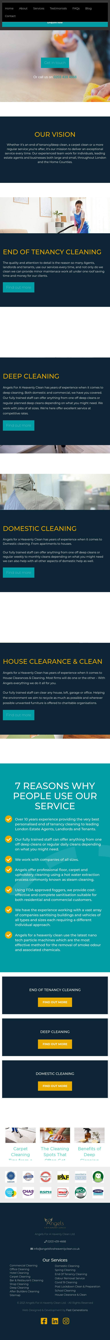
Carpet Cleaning (20, 1275)
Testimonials (58, 8)
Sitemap (15, 1294)
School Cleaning (65, 1289)
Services (38, 8)
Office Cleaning (19, 1268)
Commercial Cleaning (23, 1264)
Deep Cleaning (19, 1286)
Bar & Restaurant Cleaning (26, 1279)
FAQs (76, 8)
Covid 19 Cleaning (66, 1281)
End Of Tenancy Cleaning (71, 1273)
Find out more (18, 287)
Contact (10, 16)
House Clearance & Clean (71, 1293)
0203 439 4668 (65, 77)
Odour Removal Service (70, 1277)
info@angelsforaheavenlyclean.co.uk (57, 1248)
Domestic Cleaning (67, 1265)
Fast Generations (77, 1309)
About (23, 8)
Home (9, 8)
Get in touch (55, 62)
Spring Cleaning (65, 1269)
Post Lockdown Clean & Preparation (77, 1285)
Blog (88, 8)
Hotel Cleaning (19, 1272)
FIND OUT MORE (55, 1001)
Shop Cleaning (19, 1283)
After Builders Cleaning (24, 1290)
